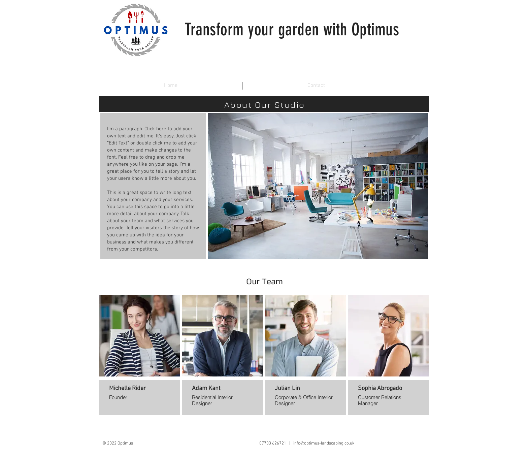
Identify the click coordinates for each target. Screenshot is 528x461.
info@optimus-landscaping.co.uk (324, 443)
